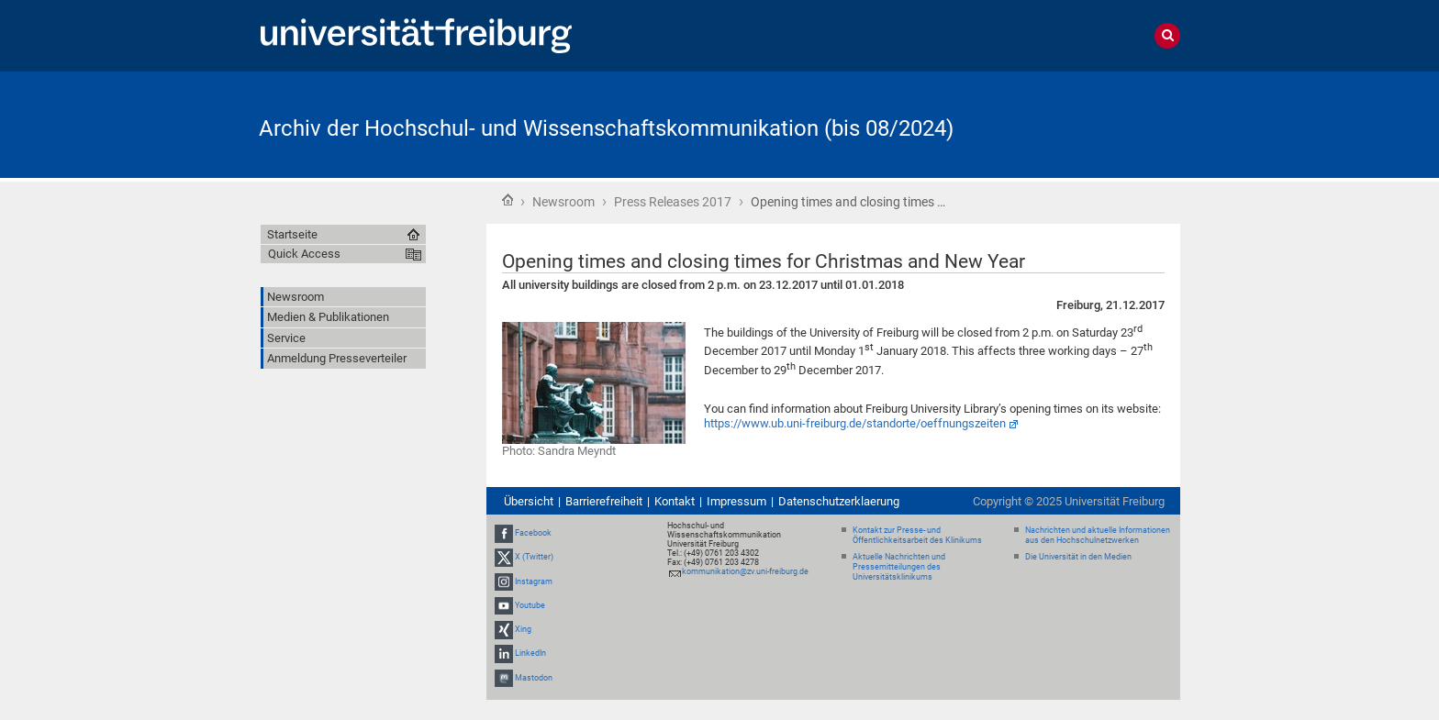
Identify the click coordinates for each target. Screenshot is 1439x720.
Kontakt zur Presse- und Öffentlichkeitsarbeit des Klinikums (917, 535)
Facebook (533, 532)
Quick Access (304, 253)
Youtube (530, 605)
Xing (523, 629)
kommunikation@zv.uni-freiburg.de (745, 571)
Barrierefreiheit (603, 501)
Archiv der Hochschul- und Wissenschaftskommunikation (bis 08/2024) (606, 128)
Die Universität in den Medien (1078, 556)
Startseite (507, 200)
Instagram (533, 581)
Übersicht (528, 501)
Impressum (736, 501)
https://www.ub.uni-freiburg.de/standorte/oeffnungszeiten (855, 423)
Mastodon (533, 677)
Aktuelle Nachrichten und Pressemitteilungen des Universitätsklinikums (899, 567)
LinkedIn (530, 653)
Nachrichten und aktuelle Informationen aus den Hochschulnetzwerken (1097, 535)
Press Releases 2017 (672, 201)
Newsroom (563, 201)
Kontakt (674, 501)
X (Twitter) (534, 557)
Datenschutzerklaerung (838, 501)
